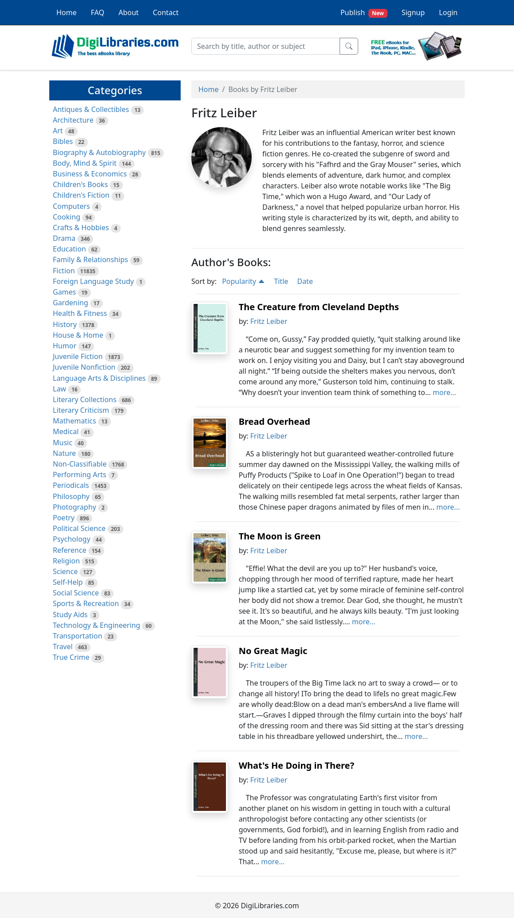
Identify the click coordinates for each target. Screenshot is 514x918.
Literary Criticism (81, 410)
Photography (74, 507)
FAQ (97, 12)
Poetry (64, 518)
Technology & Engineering (96, 625)
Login (448, 12)
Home (66, 12)
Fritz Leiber (269, 321)
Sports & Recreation (86, 603)
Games (64, 292)
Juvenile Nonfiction (84, 367)
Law (59, 389)
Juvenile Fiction (78, 356)
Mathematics (74, 421)
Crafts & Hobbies (81, 227)
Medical (66, 431)
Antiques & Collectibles (91, 109)
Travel (63, 646)
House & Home (78, 335)
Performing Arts (79, 474)
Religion (66, 561)
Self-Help (68, 582)
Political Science (79, 528)
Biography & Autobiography (99, 152)
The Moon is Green (280, 536)
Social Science (76, 593)
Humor (64, 346)
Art (58, 131)
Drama (64, 238)
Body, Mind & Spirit (85, 163)
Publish (363, 13)
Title (281, 281)
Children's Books (80, 184)
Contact (165, 12)
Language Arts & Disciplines (99, 378)
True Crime (71, 657)
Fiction (64, 270)
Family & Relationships (90, 259)
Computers (71, 206)
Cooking (66, 217)
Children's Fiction (81, 195)
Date (304, 281)
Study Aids (70, 614)
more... (444, 392)
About (128, 12)
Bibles (63, 141)
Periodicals (71, 485)
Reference (69, 550)
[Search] (265, 46)
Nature (64, 453)
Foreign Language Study (93, 281)
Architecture (73, 120)
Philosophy (71, 496)
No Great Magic (273, 651)
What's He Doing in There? (296, 765)
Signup (413, 12)
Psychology (72, 539)
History (65, 324)
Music (62, 442)
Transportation (77, 636)
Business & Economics (90, 174)
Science (65, 571)
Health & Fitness (80, 313)
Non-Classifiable (80, 464)
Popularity (243, 281)
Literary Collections (84, 399)
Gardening (70, 302)
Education (69, 249)
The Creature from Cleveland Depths (319, 307)
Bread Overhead (274, 421)
